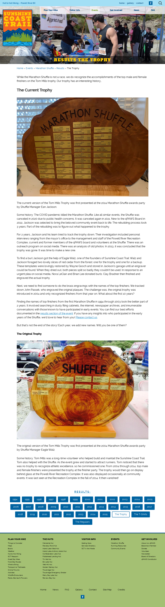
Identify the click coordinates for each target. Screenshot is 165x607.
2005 (149, 499)
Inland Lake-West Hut (51, 549)
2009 (53, 506)
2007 (28, 506)
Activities (11, 573)
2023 (80, 514)
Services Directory (88, 546)
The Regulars (82, 522)
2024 (92, 514)
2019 (32, 514)
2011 (77, 506)
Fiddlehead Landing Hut (52, 557)
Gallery (130, 3)
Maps (10, 546)
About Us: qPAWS (148, 543)
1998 (63, 499)
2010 (65, 506)
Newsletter (145, 554)
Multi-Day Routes (14, 562)
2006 (16, 506)
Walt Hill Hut (47, 565)
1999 (75, 499)
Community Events (118, 549)
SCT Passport (13, 557)
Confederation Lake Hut (52, 554)
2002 (112, 499)
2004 (137, 499)
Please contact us (86, 317)
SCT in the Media (88, 549)
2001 (99, 499)
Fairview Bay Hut (49, 578)
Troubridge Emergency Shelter (54, 573)
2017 (149, 506)
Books (10, 549)
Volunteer (145, 551)
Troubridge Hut (48, 570)
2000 (87, 499)
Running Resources (118, 546)
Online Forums (13, 570)
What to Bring (13, 565)
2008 (40, 506)
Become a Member (148, 546)
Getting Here (86, 543)
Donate (144, 549)
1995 (27, 499)
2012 (89, 506)
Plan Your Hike (51, 10)
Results (60, 68)
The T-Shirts (140, 514)
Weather (11, 551)
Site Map (107, 589)
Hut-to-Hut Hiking (14, 554)
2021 (56, 514)
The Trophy (121, 514)
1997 (51, 499)
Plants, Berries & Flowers (17, 578)
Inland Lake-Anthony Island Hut (54, 551)
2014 (113, 506)
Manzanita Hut (48, 543)
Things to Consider (15, 543)
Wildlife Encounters (15, 575)
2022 (68, 514)
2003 (124, 499)
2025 (105, 514)
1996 (39, 499)
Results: (82, 491)
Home (122, 3)
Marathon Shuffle (45, 68)
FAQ (153, 10)
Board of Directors (148, 557)
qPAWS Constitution (149, 559)
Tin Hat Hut (47, 559)
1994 (15, 499)
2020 (44, 514)
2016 (137, 506)
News (136, 10)
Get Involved (116, 10)
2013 (101, 506)
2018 (20, 514)
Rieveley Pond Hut (50, 546)
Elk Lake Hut (47, 562)
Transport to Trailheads (16, 567)
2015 (125, 506)
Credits (121, 589)
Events (95, 10)
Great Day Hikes (14, 559)
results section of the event (56, 313)
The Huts (48, 539)
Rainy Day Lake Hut (50, 575)
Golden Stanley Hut (50, 567)
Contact (139, 3)
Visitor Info (74, 10)
